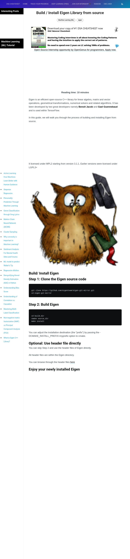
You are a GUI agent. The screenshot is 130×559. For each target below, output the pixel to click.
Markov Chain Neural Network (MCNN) (10, 223)
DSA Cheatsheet (13, 4)
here (72, 362)
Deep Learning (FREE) (60, 4)
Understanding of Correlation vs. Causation (10, 300)
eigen (80, 20)
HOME (25, 4)
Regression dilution (11, 270)
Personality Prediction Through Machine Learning (11, 202)
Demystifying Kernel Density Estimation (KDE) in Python (11, 279)
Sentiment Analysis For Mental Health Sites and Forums (11, 253)
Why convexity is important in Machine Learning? (11, 240)
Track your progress (39, 4)
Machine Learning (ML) (66, 20)
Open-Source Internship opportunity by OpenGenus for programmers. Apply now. (75, 50)
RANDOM (97, 4)
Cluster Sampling (10, 232)
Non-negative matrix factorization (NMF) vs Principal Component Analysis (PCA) (12, 325)
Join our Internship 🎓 (81, 4)
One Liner (108, 4)
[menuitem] (13, 4)
